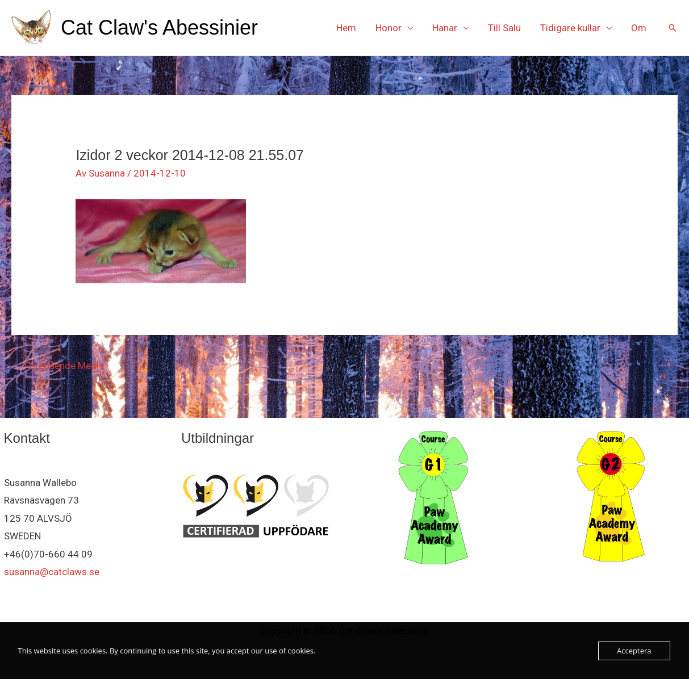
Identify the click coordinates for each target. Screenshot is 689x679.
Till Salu (504, 27)
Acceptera (634, 651)
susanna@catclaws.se (51, 571)
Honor (388, 27)
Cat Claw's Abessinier (159, 27)
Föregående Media (58, 365)
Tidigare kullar (570, 27)
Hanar (444, 27)
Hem (346, 27)
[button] (672, 28)
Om (638, 27)
